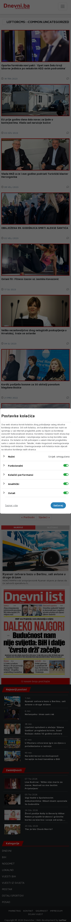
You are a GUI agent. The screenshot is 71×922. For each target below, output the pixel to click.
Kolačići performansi (20, 474)
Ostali (11, 493)
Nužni (11, 456)
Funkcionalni (15, 465)
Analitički (13, 483)
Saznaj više (11, 505)
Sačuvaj (58, 505)
